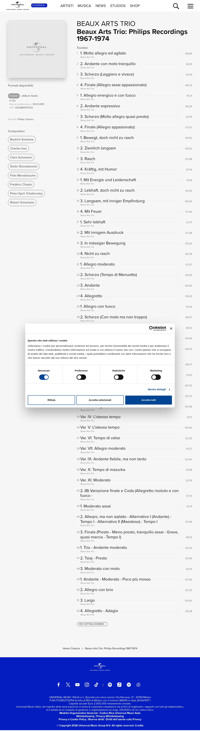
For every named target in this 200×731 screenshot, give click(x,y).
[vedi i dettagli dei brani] (92, 625)
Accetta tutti (148, 400)
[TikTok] (96, 685)
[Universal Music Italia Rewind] (138, 685)
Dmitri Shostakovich (23, 166)
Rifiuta (51, 400)
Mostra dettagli (157, 389)
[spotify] (110, 685)
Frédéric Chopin (21, 184)
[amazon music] (129, 685)
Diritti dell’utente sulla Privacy (123, 720)
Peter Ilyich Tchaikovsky (26, 193)
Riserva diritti (96, 720)
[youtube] (77, 685)
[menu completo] (190, 6)
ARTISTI (66, 5)
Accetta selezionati (100, 400)
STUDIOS (118, 5)
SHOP (135, 5)
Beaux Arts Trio (106, 23)
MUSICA (84, 5)
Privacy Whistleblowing (110, 717)
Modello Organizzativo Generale (78, 714)
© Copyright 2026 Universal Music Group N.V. (84, 726)
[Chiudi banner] (171, 328)
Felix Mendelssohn (23, 175)
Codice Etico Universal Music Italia (120, 714)
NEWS (101, 5)
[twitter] (68, 685)
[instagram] (87, 685)
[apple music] (119, 685)
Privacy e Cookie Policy (72, 720)
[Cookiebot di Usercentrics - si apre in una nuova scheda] (151, 328)
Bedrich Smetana (22, 139)
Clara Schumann (21, 157)
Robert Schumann (22, 202)
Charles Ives (18, 148)
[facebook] (58, 685)
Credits (139, 726)
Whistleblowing (85, 717)
